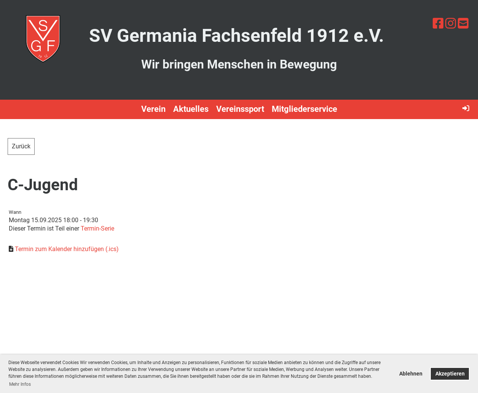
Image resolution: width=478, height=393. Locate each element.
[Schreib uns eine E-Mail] (463, 23)
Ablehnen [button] (410, 374)
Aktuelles (191, 109)
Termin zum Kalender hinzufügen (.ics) (67, 249)
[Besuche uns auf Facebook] (438, 23)
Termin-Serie (97, 228)
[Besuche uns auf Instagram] (450, 23)
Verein (153, 109)
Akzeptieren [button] (450, 374)
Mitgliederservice (304, 109)
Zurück (21, 146)
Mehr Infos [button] (20, 384)
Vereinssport (240, 109)
